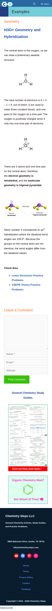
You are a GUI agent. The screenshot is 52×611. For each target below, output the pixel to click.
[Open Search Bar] (34, 4)
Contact (26, 583)
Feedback (26, 589)
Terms (26, 571)
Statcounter (6, 607)
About (26, 565)
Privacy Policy (26, 577)
